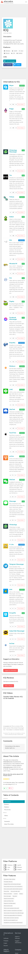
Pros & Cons (7, 810)
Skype (11, 85)
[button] (26, 2)
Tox (10, 175)
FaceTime (12, 433)
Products (6, 941)
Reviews (6, 804)
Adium (11, 217)
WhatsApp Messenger (13, 151)
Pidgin (11, 109)
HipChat (12, 409)
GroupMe (12, 613)
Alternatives (7, 801)
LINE (11, 390)
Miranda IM (13, 264)
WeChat (12, 480)
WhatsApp (13, 525)
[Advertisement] (14, 11)
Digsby (11, 301)
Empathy (12, 343)
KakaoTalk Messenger (16, 631)
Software (6, 938)
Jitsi (10, 240)
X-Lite (11, 544)
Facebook (8, 64)
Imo (10, 278)
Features (6, 807)
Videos (6, 815)
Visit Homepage (10, 61)
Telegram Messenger (16, 564)
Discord (6, 945)
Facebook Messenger (13, 318)
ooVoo (11, 456)
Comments (7, 821)
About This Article (9, 824)
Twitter (18, 64)
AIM (10, 590)
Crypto (5, 943)
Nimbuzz (12, 366)
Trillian (11, 197)
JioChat (11, 643)
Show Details (21, 104)
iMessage (12, 501)
